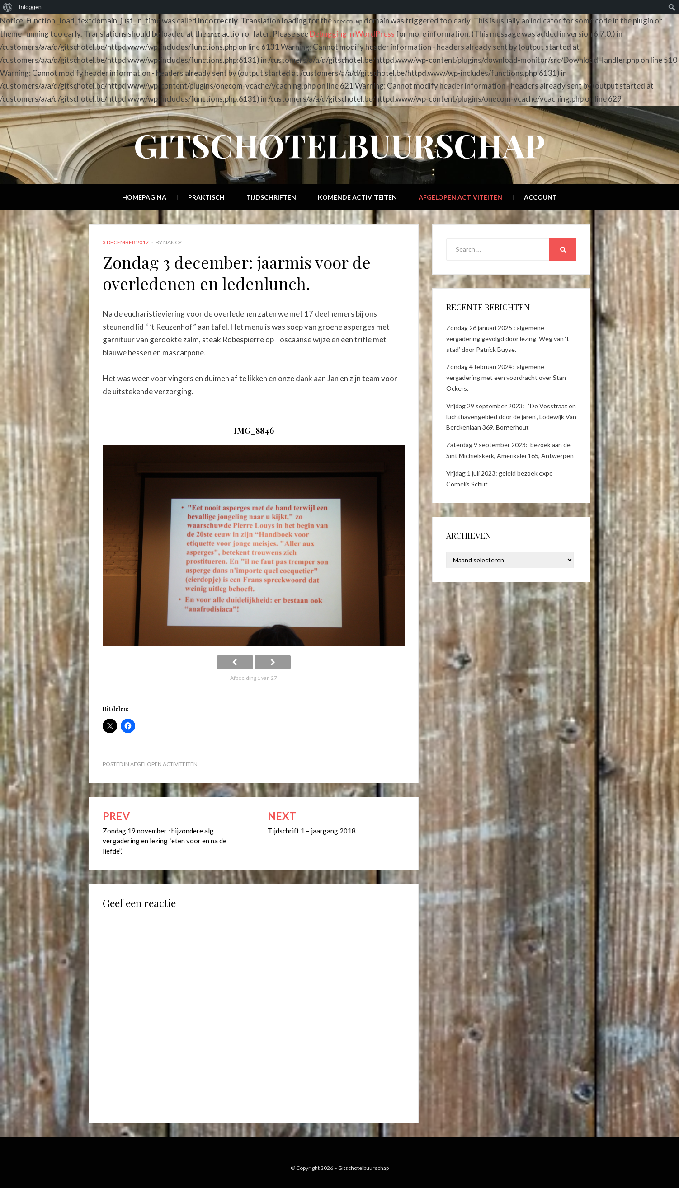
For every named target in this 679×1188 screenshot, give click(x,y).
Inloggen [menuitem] (30, 7)
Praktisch (206, 197)
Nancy (172, 242)
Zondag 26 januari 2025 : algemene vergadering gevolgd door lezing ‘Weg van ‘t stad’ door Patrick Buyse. (507, 338)
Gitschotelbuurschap (339, 144)
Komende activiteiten (357, 197)
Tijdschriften (271, 197)
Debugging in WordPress (352, 33)
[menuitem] (8, 7)
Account (540, 197)
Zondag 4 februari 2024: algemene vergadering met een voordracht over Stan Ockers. (506, 377)
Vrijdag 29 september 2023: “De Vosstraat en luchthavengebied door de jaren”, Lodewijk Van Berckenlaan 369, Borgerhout (511, 416)
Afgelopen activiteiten (460, 197)
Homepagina (144, 197)
